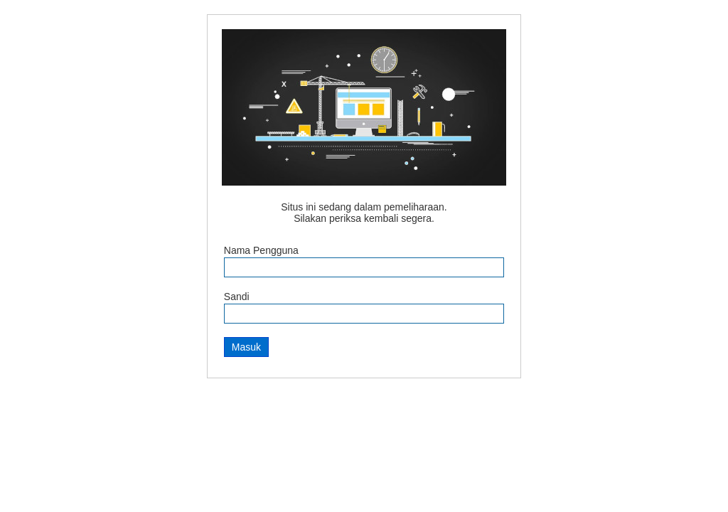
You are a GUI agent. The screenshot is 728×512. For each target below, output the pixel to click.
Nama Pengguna (261, 250)
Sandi (237, 296)
